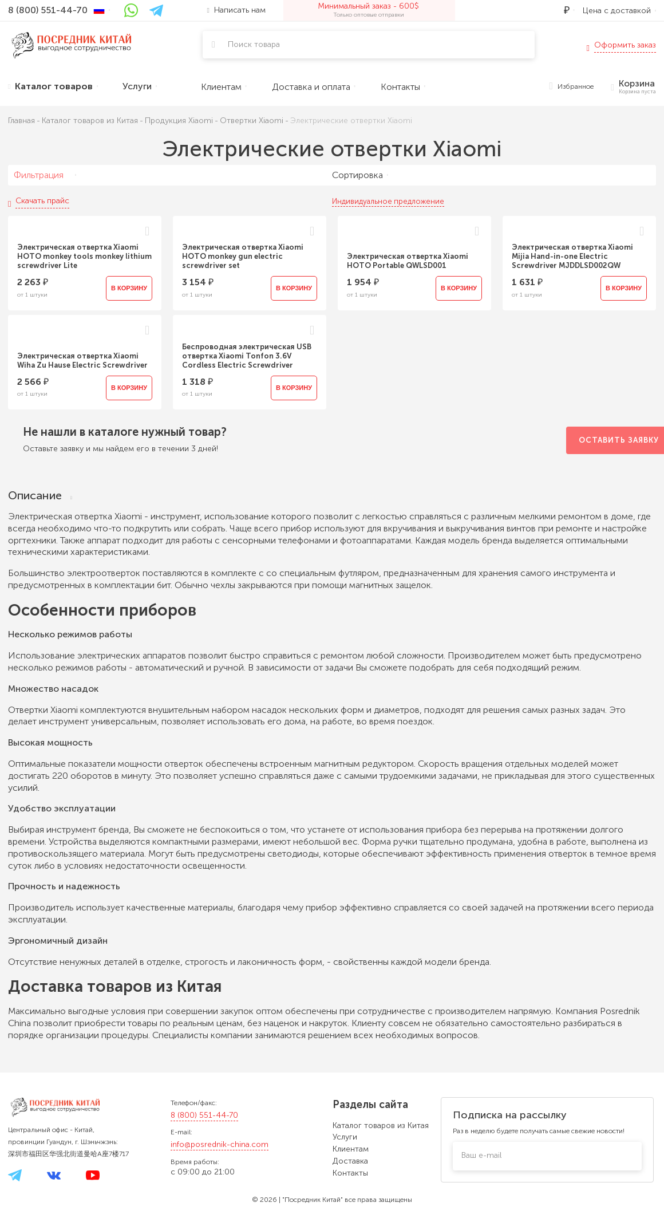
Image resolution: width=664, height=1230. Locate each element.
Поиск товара (254, 44)
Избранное (572, 87)
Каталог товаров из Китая (381, 1125)
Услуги (345, 1137)
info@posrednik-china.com (219, 1144)
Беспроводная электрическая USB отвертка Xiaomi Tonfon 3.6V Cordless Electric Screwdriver (246, 355)
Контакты (350, 1173)
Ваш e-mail (481, 1155)
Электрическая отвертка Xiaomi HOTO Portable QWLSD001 (407, 261)
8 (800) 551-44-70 (204, 1115)
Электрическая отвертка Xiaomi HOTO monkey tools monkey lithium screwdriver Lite (84, 256)
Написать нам (236, 10)
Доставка (350, 1161)
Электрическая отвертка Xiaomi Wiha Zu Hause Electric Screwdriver (82, 360)
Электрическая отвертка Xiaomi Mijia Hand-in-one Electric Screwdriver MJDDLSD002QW (572, 256)
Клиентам (351, 1149)
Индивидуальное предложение (388, 201)
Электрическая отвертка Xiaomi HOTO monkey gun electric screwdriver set (242, 256)
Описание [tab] (40, 496)
